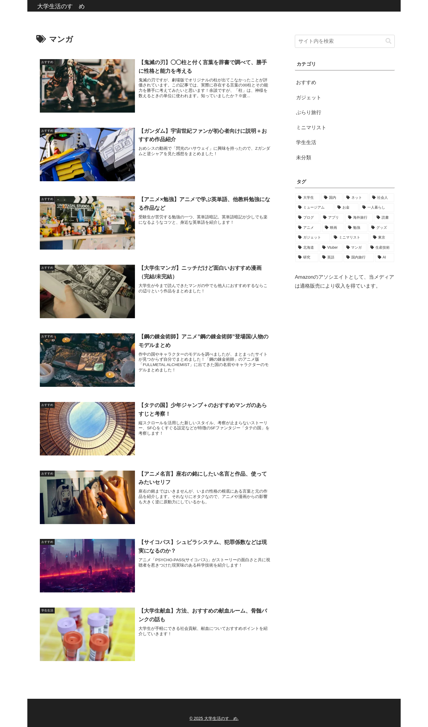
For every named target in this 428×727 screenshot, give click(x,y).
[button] (388, 41)
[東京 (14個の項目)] (382, 237)
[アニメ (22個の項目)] (308, 227)
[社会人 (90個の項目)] (381, 197)
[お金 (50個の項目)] (346, 207)
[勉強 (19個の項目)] (356, 227)
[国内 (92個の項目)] (331, 197)
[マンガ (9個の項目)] (355, 247)
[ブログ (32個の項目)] (307, 217)
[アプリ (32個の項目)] (332, 217)
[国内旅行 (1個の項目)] (359, 257)
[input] (345, 41)
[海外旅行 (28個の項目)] (359, 217)
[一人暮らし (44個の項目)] (377, 207)
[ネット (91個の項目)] (356, 197)
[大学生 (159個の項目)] (307, 197)
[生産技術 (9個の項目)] (381, 247)
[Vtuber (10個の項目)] (331, 247)
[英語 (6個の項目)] (331, 257)
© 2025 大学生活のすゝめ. (213, 718)
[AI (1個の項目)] (384, 257)
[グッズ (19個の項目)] (381, 227)
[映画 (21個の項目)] (333, 227)
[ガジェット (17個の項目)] (312, 237)
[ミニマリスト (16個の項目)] (350, 237)
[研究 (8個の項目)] (306, 257)
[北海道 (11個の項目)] (306, 247)
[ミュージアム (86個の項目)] (314, 207)
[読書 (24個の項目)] (384, 217)
